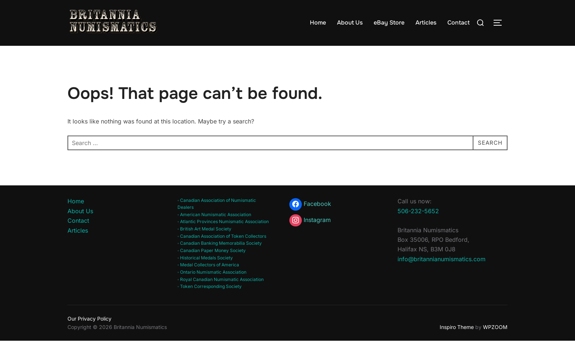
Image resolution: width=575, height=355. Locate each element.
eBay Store (389, 22)
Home (318, 22)
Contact (458, 22)
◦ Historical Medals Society (205, 271)
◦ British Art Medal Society (204, 243)
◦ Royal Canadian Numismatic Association (220, 293)
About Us (350, 22)
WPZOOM (495, 341)
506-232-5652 (418, 225)
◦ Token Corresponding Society (209, 300)
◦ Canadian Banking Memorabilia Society (219, 257)
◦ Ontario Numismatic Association (211, 286)
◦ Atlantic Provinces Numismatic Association (223, 235)
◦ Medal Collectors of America (208, 279)
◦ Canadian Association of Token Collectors (221, 250)
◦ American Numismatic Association (214, 228)
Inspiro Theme (457, 341)
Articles (425, 22)
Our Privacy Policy (89, 333)
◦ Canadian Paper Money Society (211, 264)
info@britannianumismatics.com (442, 273)
